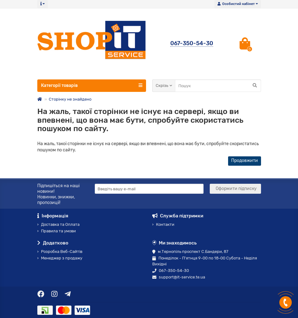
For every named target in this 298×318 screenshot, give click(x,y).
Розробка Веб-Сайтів (59, 251)
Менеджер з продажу (59, 258)
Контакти (163, 224)
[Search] (218, 85)
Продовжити (244, 160)
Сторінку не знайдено (70, 99)
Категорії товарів (91, 85)
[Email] (149, 189)
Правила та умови (56, 231)
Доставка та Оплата (58, 224)
